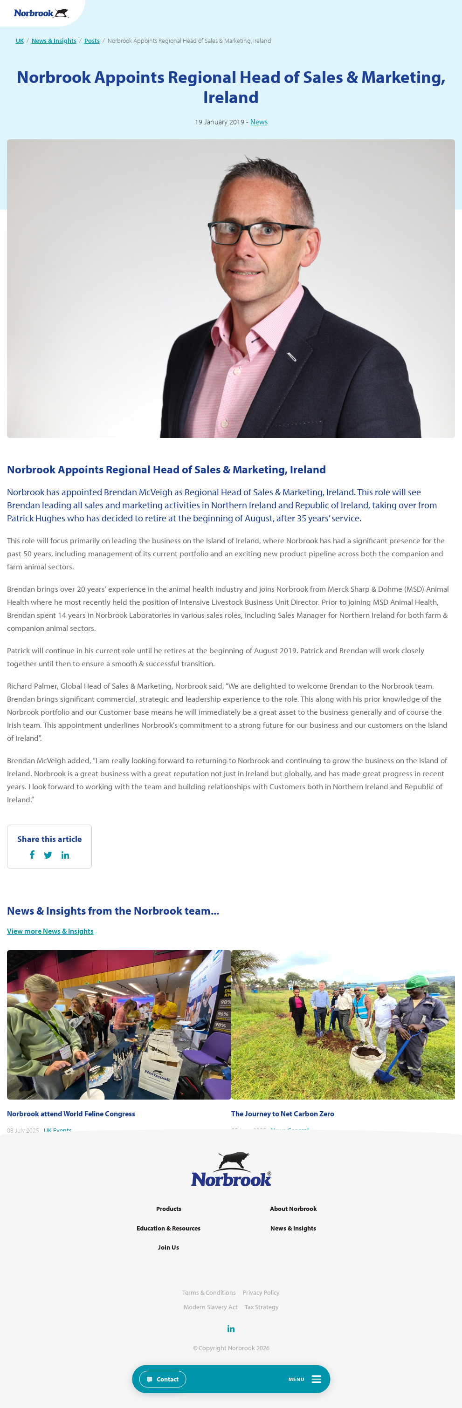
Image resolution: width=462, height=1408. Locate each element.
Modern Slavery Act (211, 1307)
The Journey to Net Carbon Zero (282, 1127)
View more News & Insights (50, 944)
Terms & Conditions (209, 1293)
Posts (92, 40)
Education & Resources (168, 1228)
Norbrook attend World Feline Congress (71, 1127)
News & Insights (54, 40)
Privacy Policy (261, 1293)
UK (20, 40)
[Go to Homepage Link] (41, 13)
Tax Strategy (262, 1307)
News (259, 121)
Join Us (168, 1247)
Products (168, 1209)
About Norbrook (293, 1209)
